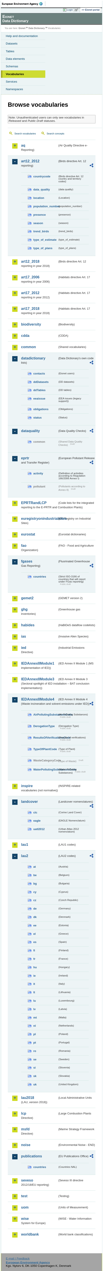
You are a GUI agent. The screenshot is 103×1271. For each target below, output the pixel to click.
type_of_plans (42, 248)
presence (39, 214)
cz (34, 900)
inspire (27, 786)
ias (23, 636)
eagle (37, 820)
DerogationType (44, 726)
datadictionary (33, 358)
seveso (27, 1180)
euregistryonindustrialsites (39, 518)
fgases (26, 561)
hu (35, 967)
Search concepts (55, 133)
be (35, 875)
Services (11, 81)
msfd (25, 1129)
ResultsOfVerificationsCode (45, 737)
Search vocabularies (25, 133)
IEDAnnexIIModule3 (37, 679)
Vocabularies (15, 74)
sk (34, 1076)
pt (34, 1042)
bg (35, 883)
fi (34, 950)
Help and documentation (22, 36)
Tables (10, 51)
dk (35, 917)
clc (35, 812)
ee (34, 925)
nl (34, 1025)
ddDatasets (41, 382)
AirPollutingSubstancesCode (45, 714)
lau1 (24, 844)
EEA (23, 4)
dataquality (30, 431)
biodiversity (31, 324)
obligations (40, 409)
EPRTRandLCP (34, 503)
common (28, 347)
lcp (23, 1113)
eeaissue (39, 398)
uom (25, 1207)
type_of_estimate (45, 239)
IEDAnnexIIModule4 (37, 699)
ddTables (39, 390)
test (24, 1196)
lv (34, 1009)
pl (34, 1034)
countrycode (41, 176)
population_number (45, 206)
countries (39, 576)
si (34, 1067)
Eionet (22, 28)
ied (23, 648)
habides (27, 625)
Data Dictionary (36, 28)
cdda (25, 336)
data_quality (41, 189)
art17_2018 (30, 308)
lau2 (24, 856)
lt (34, 992)
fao (23, 545)
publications (31, 1156)
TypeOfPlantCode (45, 749)
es (34, 942)
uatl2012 (39, 829)
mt (35, 1017)
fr (34, 959)
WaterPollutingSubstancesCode (45, 769)
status (37, 417)
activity (38, 473)
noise (25, 1145)
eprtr (25, 458)
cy (34, 892)
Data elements (15, 58)
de (35, 908)
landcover (29, 801)
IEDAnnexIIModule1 (37, 663)
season (38, 223)
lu (34, 1000)
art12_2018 (30, 261)
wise (25, 1219)
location (38, 198)
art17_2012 (30, 293)
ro (34, 1051)
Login (70, 9)
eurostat (28, 534)
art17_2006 (30, 277)
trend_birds (41, 231)
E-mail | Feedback (18, 1258)
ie (34, 975)
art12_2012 (30, 161)
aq (23, 145)
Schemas (12, 66)
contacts (39, 373)
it (34, 984)
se (34, 1059)
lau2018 (27, 1098)
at (34, 866)
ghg (24, 609)
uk (35, 1084)
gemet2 (27, 598)
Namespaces (14, 89)
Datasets (12, 43)
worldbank (30, 1234)
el (34, 933)
